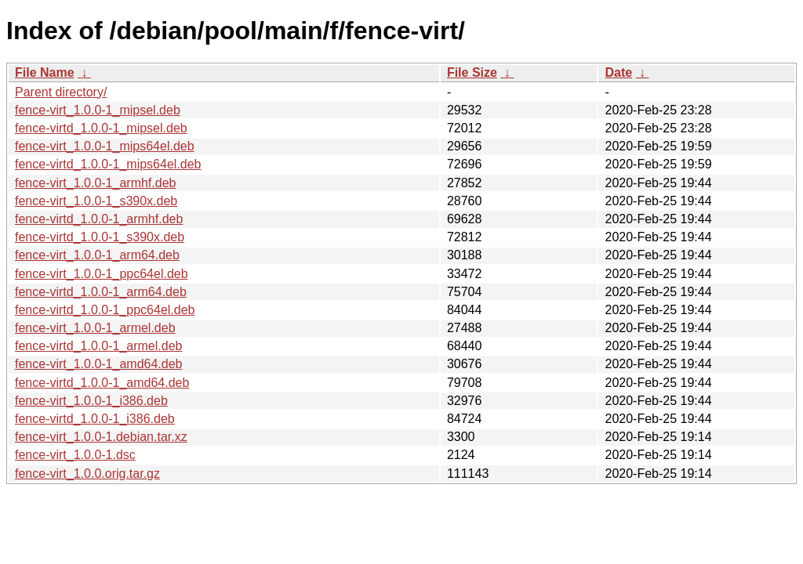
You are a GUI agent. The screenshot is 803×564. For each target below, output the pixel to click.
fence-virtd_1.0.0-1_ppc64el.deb (105, 309)
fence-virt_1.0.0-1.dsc (75, 454)
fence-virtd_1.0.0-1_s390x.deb (99, 237)
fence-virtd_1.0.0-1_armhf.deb (99, 219)
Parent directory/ (61, 92)
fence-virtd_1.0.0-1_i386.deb (95, 418)
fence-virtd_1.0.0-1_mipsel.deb (101, 128)
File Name (44, 72)
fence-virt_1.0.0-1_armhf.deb (95, 183)
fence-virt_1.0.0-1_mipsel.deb (97, 110)
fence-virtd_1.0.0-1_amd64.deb (102, 382)
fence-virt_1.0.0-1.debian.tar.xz (101, 436)
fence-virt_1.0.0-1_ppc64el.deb (101, 273)
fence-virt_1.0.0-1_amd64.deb (98, 364)
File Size (472, 72)
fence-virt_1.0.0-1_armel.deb (95, 327)
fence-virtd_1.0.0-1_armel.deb (98, 345)
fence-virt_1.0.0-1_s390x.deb (96, 201)
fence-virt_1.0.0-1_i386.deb (91, 400)
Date (618, 72)
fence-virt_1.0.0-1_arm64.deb (97, 255)
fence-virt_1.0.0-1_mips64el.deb (104, 146)
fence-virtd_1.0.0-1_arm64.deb (101, 291)
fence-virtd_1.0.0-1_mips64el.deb (108, 164)
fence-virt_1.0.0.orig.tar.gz (87, 473)
